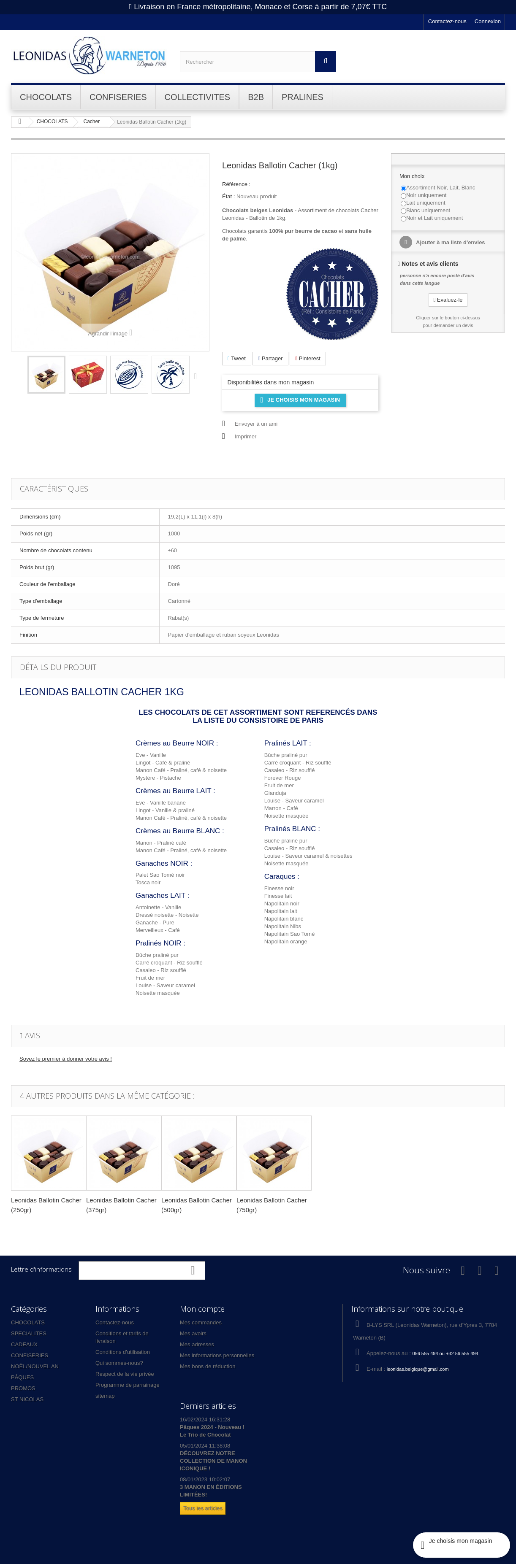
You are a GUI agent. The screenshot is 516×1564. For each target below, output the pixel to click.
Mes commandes (201, 1322)
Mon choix (412, 176)
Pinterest (307, 358)
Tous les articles (202, 1508)
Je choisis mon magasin (300, 400)
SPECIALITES (28, 1333)
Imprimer (245, 436)
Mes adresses (197, 1344)
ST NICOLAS (27, 1399)
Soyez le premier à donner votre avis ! (65, 1059)
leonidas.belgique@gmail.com (418, 1369)
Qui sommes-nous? (119, 1363)
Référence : (236, 184)
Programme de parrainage (127, 1385)
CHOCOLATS (28, 1322)
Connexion (488, 21)
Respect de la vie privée (124, 1374)
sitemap (105, 1396)
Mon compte (202, 1309)
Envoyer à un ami (256, 424)
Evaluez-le (447, 300)
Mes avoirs (193, 1333)
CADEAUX (24, 1344)
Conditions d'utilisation (122, 1352)
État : (228, 196)
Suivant (197, 376)
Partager (270, 358)
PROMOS (23, 1388)
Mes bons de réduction (208, 1366)
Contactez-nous (447, 21)
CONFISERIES (29, 1355)
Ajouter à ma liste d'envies (450, 242)
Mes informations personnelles (217, 1355)
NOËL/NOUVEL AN (35, 1366)
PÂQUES (22, 1377)
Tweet (237, 358)
